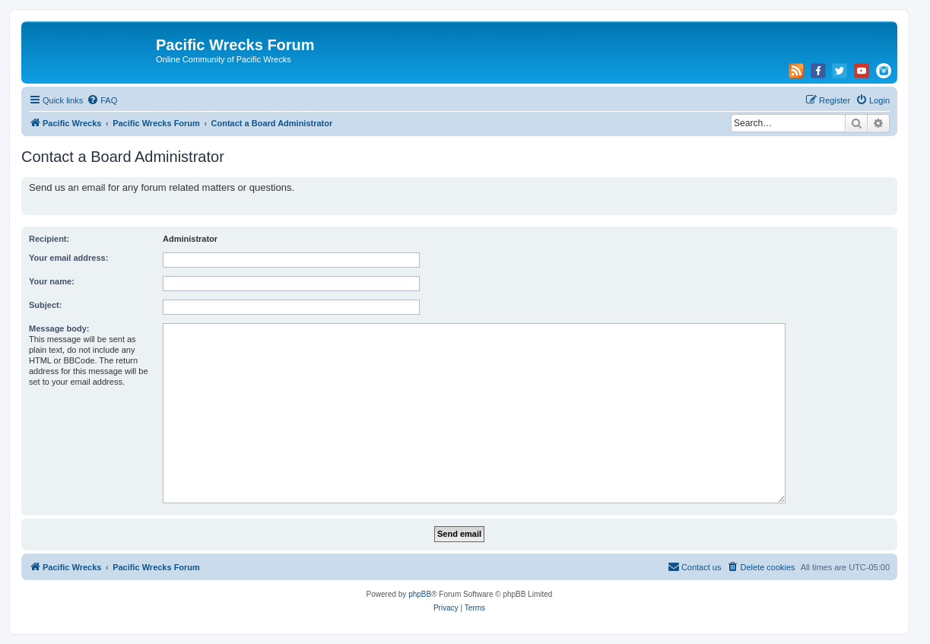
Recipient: (49, 238)
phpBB (419, 594)
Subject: (45, 304)
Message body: (59, 328)
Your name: (52, 281)
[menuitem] (102, 100)
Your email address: (68, 257)
